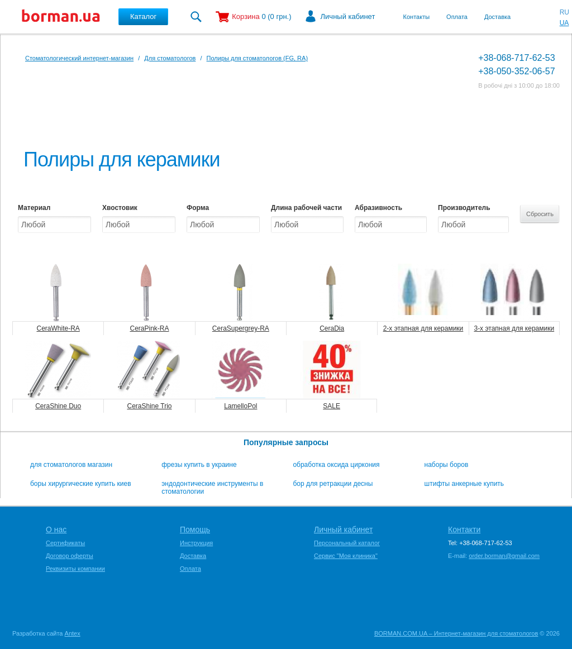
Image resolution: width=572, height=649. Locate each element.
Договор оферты (69, 555)
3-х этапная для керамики (514, 328)
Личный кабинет (348, 16)
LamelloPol (240, 406)
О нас (56, 529)
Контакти (464, 529)
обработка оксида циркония (336, 465)
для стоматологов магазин (71, 465)
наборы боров (447, 465)
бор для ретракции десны (333, 484)
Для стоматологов (170, 58)
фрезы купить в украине (198, 465)
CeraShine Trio (149, 406)
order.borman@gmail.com (504, 555)
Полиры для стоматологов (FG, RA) (257, 58)
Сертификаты (65, 543)
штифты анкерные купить (464, 484)
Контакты (416, 16)
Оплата (457, 16)
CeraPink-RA (149, 328)
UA (564, 23)
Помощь (195, 529)
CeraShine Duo (58, 406)
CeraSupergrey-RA (240, 328)
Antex (72, 633)
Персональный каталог (347, 543)
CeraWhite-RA (57, 328)
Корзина (246, 16)
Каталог (143, 16)
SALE (331, 406)
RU (564, 12)
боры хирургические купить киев (80, 484)
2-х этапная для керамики (423, 328)
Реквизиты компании (75, 568)
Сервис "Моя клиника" (346, 555)
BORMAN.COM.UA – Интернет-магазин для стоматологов (456, 633)
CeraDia (332, 328)
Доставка (497, 16)
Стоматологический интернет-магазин (79, 58)
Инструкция (196, 543)
